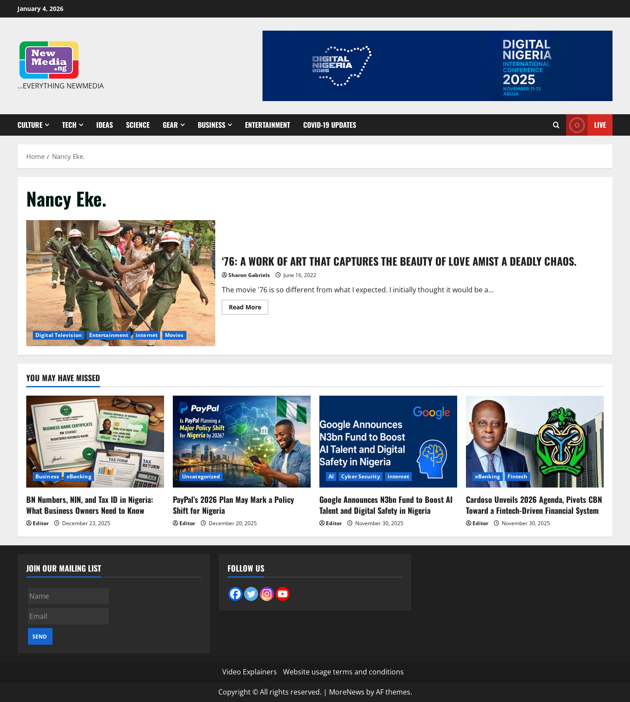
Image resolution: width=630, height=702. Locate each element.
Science (138, 124)
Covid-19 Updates (329, 124)
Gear (170, 124)
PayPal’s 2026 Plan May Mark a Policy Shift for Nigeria (233, 505)
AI (331, 476)
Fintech (518, 476)
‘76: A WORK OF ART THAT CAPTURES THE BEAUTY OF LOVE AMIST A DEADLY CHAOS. (120, 283)
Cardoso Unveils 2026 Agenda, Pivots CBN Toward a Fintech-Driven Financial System (534, 505)
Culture (30, 124)
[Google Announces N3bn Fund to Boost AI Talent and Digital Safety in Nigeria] (388, 442)
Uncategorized (201, 476)
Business (211, 124)
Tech (69, 124)
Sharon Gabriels (249, 275)
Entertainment (267, 124)
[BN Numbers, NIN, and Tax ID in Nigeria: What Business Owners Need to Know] (95, 442)
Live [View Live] (586, 125)
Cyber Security (360, 476)
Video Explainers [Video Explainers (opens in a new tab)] (249, 672)
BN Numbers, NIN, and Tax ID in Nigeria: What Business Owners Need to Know (89, 505)
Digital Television (58, 335)
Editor (41, 523)
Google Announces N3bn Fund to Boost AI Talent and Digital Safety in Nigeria (385, 505)
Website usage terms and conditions (343, 672)
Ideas (104, 124)
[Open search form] (556, 124)
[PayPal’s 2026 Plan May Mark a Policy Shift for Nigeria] (242, 442)
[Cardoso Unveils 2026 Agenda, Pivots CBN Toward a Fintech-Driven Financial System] (535, 442)
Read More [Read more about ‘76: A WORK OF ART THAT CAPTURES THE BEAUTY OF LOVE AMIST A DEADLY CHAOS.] (248, 308)
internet (147, 335)
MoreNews (346, 692)
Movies (174, 335)
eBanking (78, 476)
